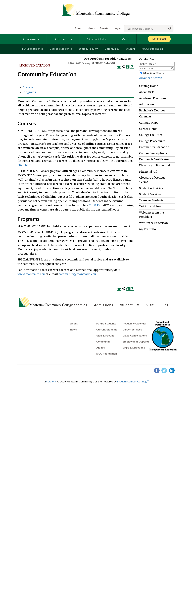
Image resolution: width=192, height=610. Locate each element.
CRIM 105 (95, 205)
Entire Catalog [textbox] (148, 64)
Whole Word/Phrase (153, 73)
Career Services (132, 329)
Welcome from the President (151, 215)
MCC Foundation (152, 48)
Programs (29, 92)
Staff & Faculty (88, 48)
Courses (28, 87)
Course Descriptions (153, 153)
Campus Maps (148, 122)
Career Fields (148, 128)
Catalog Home (148, 86)
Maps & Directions (134, 347)
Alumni (130, 48)
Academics (30, 39)
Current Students (61, 48)
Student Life (96, 39)
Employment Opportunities (139, 341)
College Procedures (152, 141)
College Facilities (151, 135)
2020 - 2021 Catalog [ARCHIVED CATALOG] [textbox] (92, 63)
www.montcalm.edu (31, 274)
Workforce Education (153, 223)
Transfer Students (151, 200)
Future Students (32, 48)
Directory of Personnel (154, 165)
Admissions (63, 39)
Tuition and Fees (150, 206)
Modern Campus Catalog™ (133, 381)
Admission (146, 104)
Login (117, 28)
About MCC (146, 92)
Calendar (145, 116)
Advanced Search (150, 78)
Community (112, 48)
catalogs (51, 381)
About (79, 28)
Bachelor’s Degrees (152, 110)
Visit (125, 39)
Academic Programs (152, 98)
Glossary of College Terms (152, 180)
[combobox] (100, 63)
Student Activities (151, 188)
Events (104, 28)
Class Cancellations (135, 335)
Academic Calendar (135, 323)
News (91, 28)
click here (24, 165)
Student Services (150, 194)
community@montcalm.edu (77, 274)
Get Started (159, 38)
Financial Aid (148, 171)
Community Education (154, 147)
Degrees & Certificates (154, 159)
